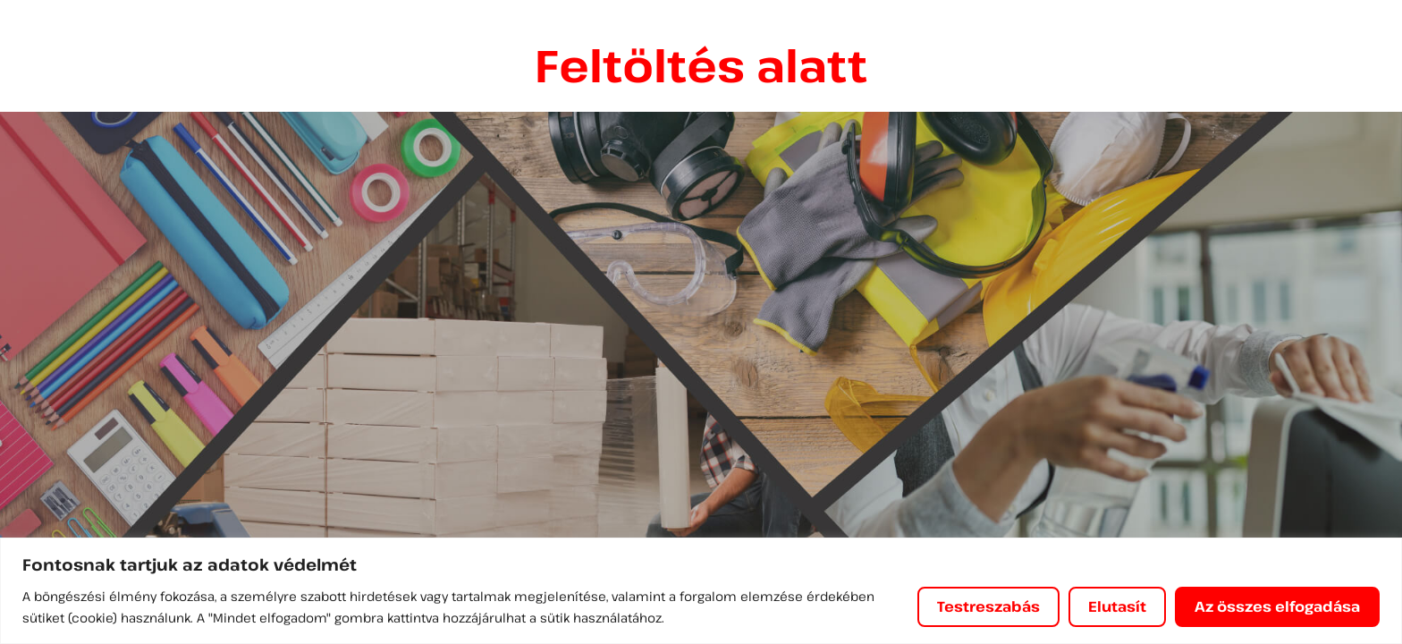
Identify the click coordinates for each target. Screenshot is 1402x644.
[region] (701, 591)
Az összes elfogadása (1277, 606)
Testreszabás (988, 606)
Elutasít (1117, 606)
